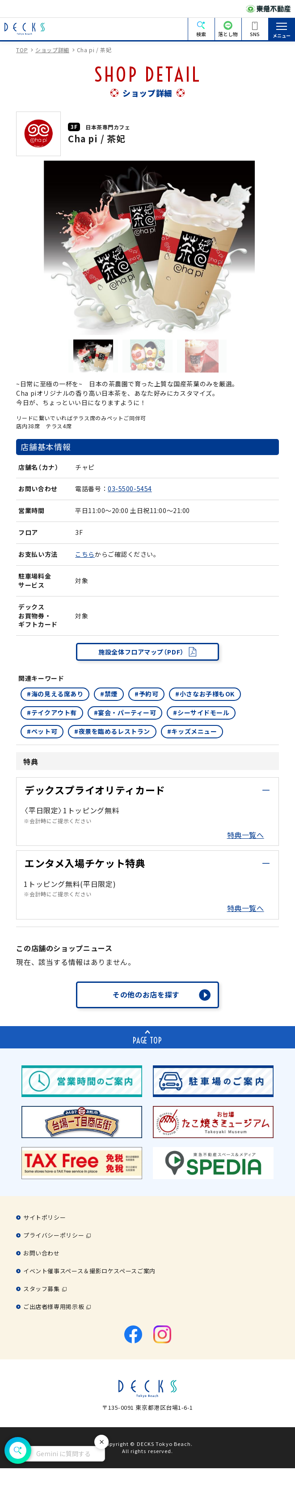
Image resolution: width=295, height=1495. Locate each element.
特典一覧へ (245, 834)
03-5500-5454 (130, 488)
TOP (22, 50)
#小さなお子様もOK (205, 693)
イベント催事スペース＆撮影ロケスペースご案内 (89, 1271)
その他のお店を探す (146, 994)
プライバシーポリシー (53, 1235)
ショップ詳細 (52, 50)
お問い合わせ (41, 1253)
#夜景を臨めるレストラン (112, 731)
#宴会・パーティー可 (125, 712)
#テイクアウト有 (51, 712)
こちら (85, 554)
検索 (201, 33)
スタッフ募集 (41, 1288)
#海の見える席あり (55, 693)
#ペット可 (42, 731)
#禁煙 (109, 693)
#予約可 (146, 693)
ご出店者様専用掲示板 (53, 1306)
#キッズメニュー (192, 731)
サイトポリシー (44, 1217)
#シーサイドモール (201, 712)
